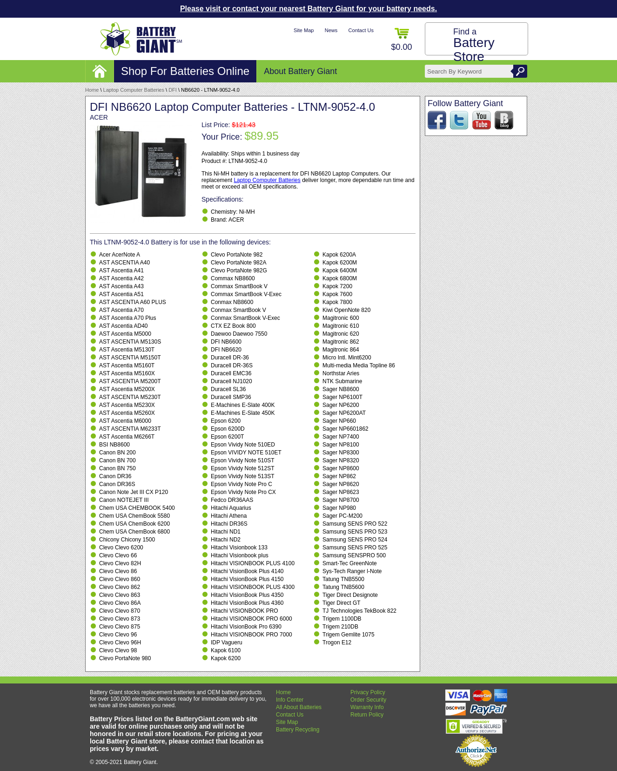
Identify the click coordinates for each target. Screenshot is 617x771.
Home (92, 90)
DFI (172, 90)
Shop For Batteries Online (185, 71)
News (331, 30)
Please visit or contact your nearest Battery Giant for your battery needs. (308, 9)
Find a (474, 45)
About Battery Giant (300, 71)
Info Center (289, 700)
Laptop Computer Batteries (133, 90)
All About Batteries (299, 707)
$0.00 (401, 40)
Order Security (368, 700)
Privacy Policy (367, 692)
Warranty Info (367, 707)
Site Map (304, 30)
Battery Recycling (297, 729)
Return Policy (366, 714)
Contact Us (361, 30)
